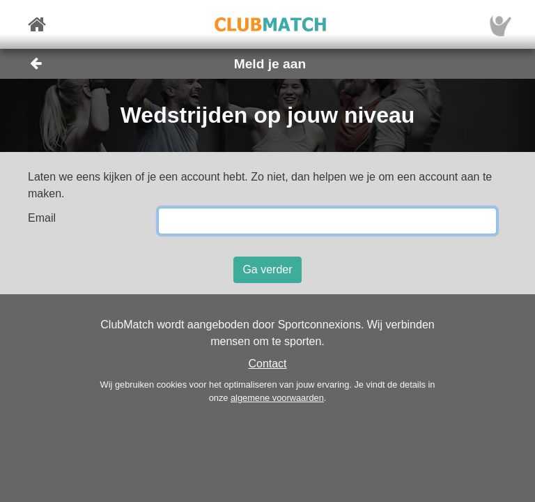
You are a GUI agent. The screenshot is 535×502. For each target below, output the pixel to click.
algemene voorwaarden (277, 398)
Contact (267, 364)
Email (42, 218)
